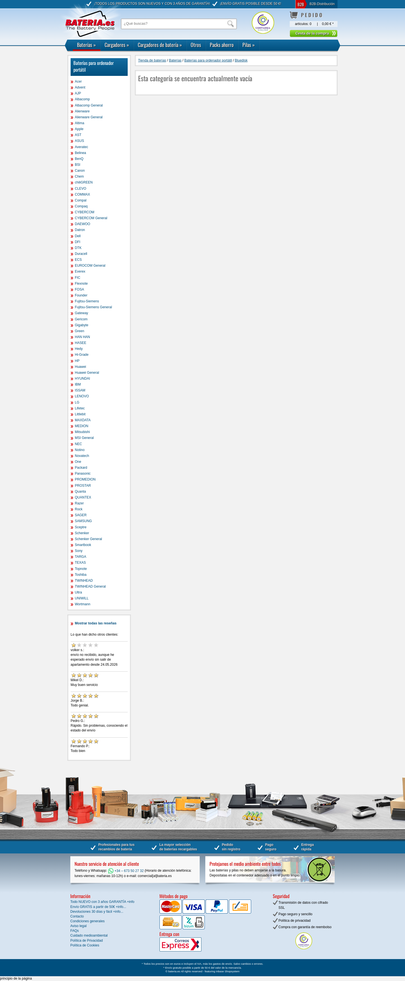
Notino (80, 450)
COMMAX (82, 194)
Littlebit (80, 414)
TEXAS (80, 563)
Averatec (81, 147)
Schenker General (88, 539)
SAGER (81, 515)
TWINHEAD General (90, 586)
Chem (79, 176)
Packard (81, 468)
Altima (79, 123)
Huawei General (87, 373)
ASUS (79, 141)
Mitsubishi (82, 432)
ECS (78, 260)
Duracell (81, 254)
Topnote (81, 569)
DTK (78, 248)
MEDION (81, 426)
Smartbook (83, 545)
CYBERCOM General (91, 218)
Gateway (81, 313)
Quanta (80, 491)
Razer (79, 503)
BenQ (79, 159)
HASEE (80, 343)
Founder (81, 295)
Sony (78, 551)
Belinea (80, 153)
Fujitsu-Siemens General (93, 307)
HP (77, 361)
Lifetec (80, 408)
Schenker (82, 533)
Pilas (248, 44)
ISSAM (80, 390)
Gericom (81, 319)
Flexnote (81, 284)
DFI (77, 242)
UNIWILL (82, 598)
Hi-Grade (82, 355)
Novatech (82, 456)
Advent (80, 87)
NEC (78, 444)
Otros (196, 44)
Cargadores (117, 44)
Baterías (86, 44)
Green (79, 331)
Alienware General (89, 117)
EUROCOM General (90, 266)
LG (77, 402)
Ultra (78, 592)
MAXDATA (83, 420)
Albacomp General (89, 105)
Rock (78, 509)
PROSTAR (83, 486)
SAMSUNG (83, 521)
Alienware (82, 111)
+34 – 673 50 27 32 (126, 871)
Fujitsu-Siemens (87, 301)
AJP (78, 93)
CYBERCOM (84, 212)
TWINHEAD (84, 581)
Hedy (79, 349)
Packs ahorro (222, 44)
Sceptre (80, 527)
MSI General (84, 438)
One (78, 462)
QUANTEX (83, 497)
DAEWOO (82, 224)
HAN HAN (82, 337)
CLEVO (80, 189)
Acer (78, 81)
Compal (80, 200)
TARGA (80, 557)
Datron (80, 230)
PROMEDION (85, 479)
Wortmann (82, 604)
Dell (78, 236)
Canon (80, 171)
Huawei (80, 367)
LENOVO (82, 396)
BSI (77, 165)
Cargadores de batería (160, 44)
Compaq (81, 206)
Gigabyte (81, 325)
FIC (77, 278)
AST (78, 135)
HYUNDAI (82, 378)
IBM (78, 384)
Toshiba (80, 575)
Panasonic (83, 473)
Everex (80, 271)
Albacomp (82, 99)
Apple (79, 129)
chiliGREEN (84, 182)
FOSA (79, 289)
